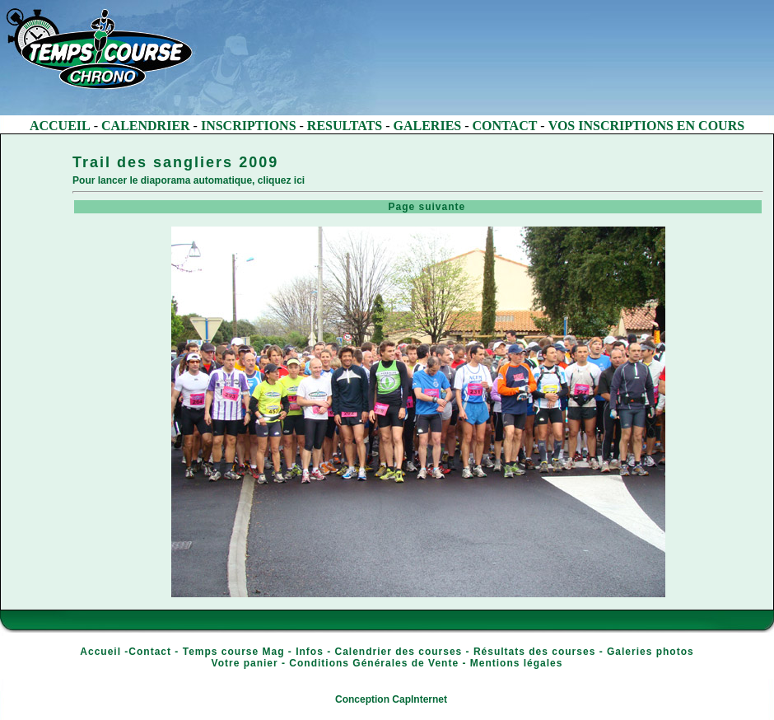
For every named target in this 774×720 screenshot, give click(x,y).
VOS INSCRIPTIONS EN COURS (646, 126)
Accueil (100, 651)
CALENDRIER (145, 126)
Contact (149, 651)
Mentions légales (516, 663)
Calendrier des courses (399, 651)
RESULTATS (344, 126)
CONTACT (505, 126)
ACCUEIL (60, 126)
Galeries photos (650, 651)
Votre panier (245, 663)
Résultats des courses (534, 651)
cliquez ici (281, 180)
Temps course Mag (234, 651)
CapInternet (419, 699)
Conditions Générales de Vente (374, 663)
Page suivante (419, 207)
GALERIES (428, 126)
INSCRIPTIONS (248, 126)
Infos (310, 651)
